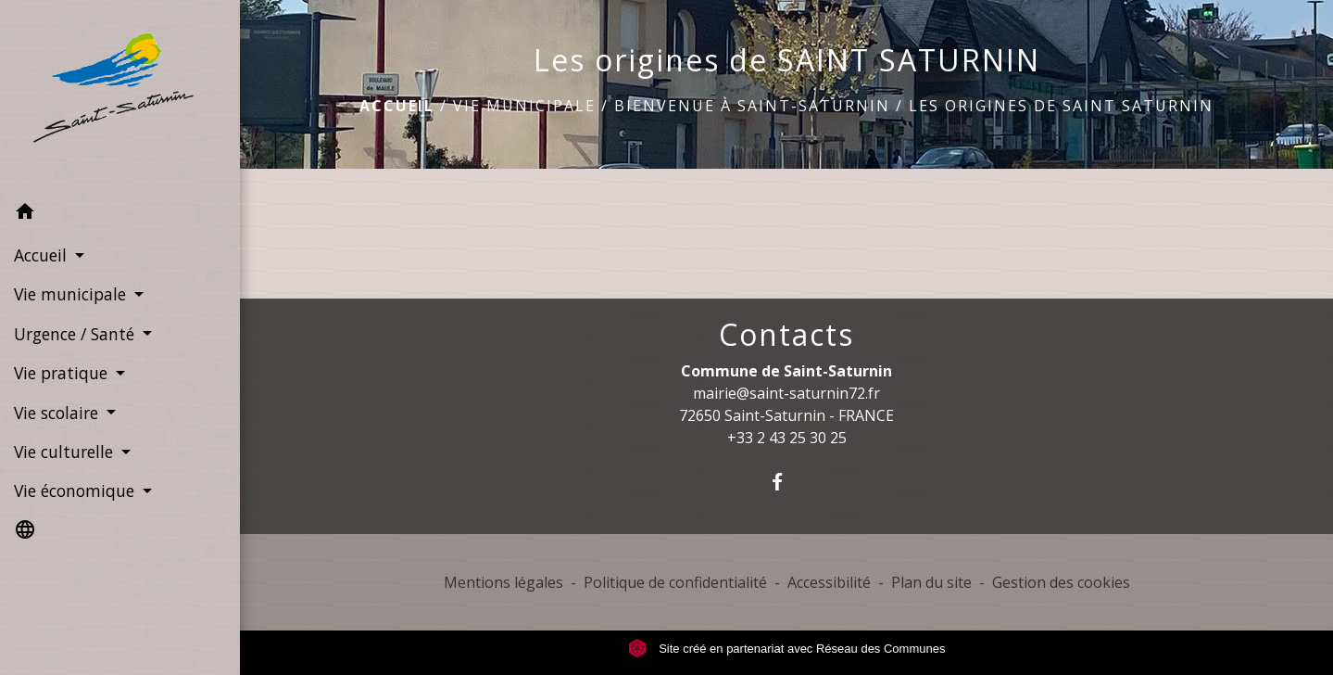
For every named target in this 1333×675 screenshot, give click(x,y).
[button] (120, 214)
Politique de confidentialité (675, 582)
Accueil (396, 106)
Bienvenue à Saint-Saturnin (752, 106)
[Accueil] (120, 97)
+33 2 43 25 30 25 (787, 437)
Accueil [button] (42, 255)
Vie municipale (524, 106)
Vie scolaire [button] (58, 412)
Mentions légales (503, 582)
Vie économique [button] (76, 490)
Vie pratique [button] (63, 373)
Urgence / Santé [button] (76, 334)
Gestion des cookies (1061, 582)
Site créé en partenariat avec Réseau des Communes (787, 649)
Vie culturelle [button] (66, 451)
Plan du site (931, 582)
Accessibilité (829, 582)
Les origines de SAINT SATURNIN (1061, 106)
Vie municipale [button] (72, 294)
